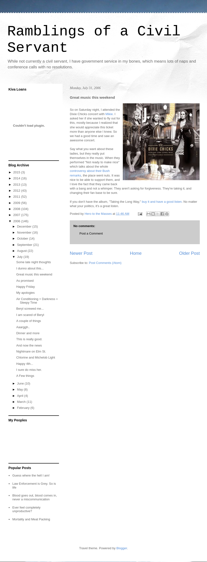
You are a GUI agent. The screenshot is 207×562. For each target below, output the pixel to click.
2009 (17, 203)
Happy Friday (25, 286)
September (25, 245)
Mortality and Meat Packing (31, 519)
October (23, 238)
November (24, 232)
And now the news (29, 345)
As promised (24, 280)
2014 (17, 178)
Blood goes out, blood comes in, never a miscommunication (34, 497)
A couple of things (28, 321)
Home (136, 253)
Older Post (189, 253)
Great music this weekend (34, 274)
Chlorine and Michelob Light (35, 357)
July (20, 257)
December (24, 226)
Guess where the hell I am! (31, 475)
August (22, 251)
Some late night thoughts (33, 262)
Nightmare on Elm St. (31, 351)
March (22, 402)
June (21, 383)
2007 (17, 215)
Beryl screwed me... (30, 308)
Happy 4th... (24, 364)
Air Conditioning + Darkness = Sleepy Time (37, 301)
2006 (17, 221)
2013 (17, 184)
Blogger (121, 548)
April (20, 396)
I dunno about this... (30, 268)
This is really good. (29, 339)
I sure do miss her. (29, 370)
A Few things (25, 376)
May (20, 389)
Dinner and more (27, 333)
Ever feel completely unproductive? (26, 509)
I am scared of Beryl (30, 315)
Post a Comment (91, 233)
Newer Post (81, 253)
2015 (17, 172)
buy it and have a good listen (162, 201)
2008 (17, 209)
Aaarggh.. (23, 327)
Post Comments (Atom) (105, 263)
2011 (17, 196)
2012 (17, 190)
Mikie (109, 114)
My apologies (25, 292)
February (24, 408)
